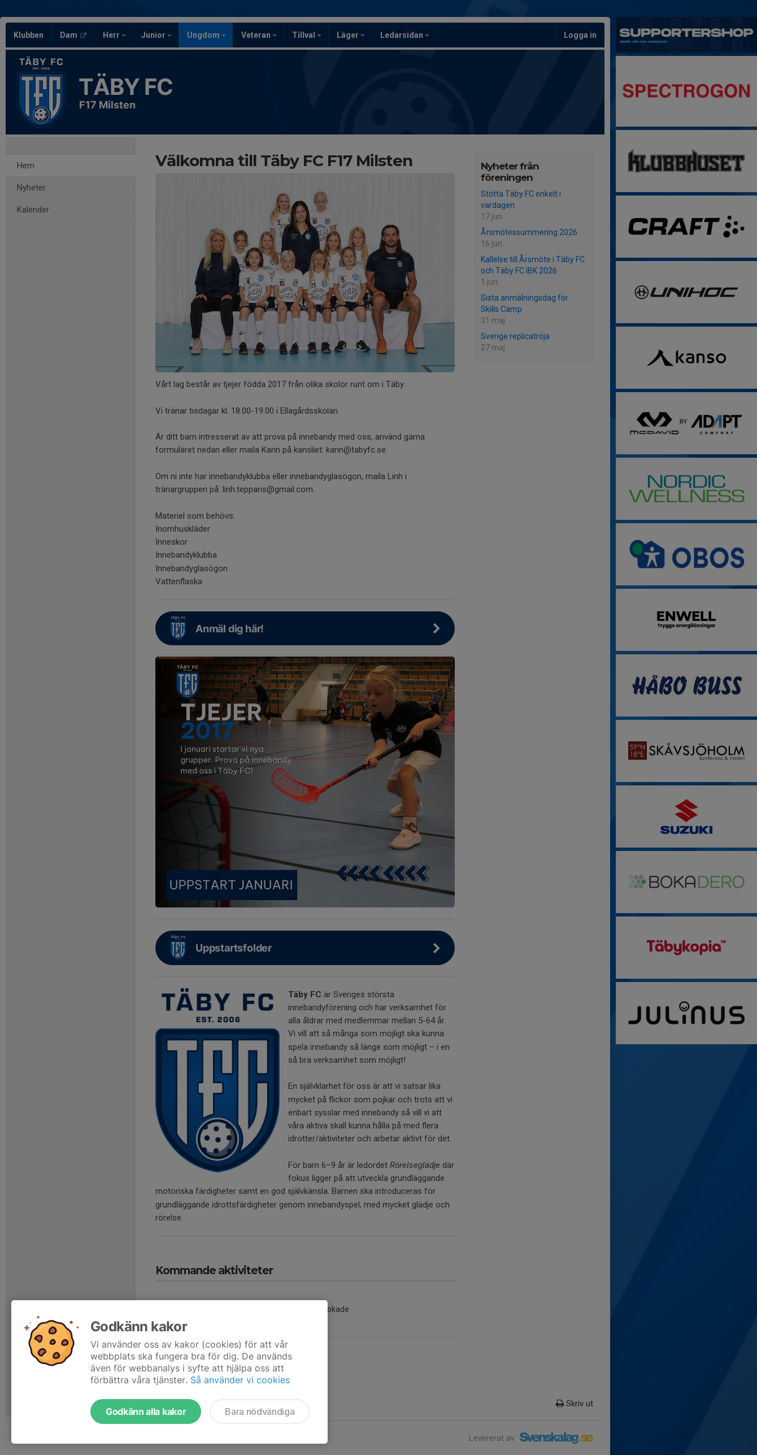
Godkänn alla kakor (146, 1411)
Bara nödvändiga (259, 1411)
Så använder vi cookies (240, 1379)
